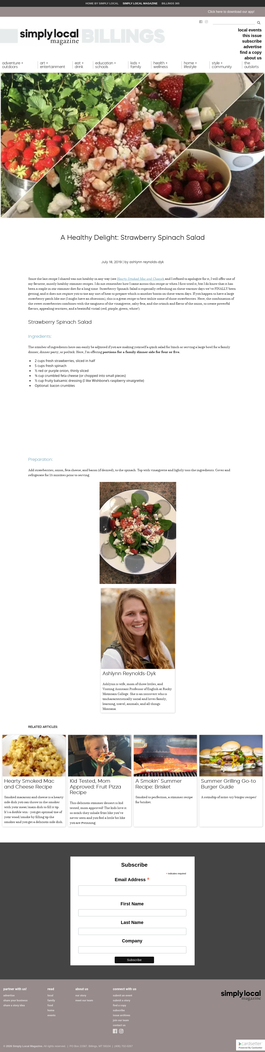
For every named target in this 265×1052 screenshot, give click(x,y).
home (50, 1010)
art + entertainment (52, 65)
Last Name (132, 922)
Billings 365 (170, 3)
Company (132, 940)
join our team (121, 1020)
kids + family (135, 65)
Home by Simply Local (102, 3)
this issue (252, 35)
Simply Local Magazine (140, 3)
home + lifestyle (190, 65)
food (50, 1005)
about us (253, 58)
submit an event (122, 995)
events (51, 1015)
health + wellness (160, 65)
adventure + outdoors (12, 65)
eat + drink (79, 65)
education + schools (105, 65)
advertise (252, 46)
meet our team (84, 1000)
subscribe (252, 41)
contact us (119, 1025)
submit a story (121, 1000)
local (50, 995)
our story (80, 995)
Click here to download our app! (236, 11)
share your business (15, 1000)
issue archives (121, 1015)
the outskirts (251, 65)
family (51, 1000)
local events (250, 30)
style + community (222, 65)
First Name (132, 903)
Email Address (132, 880)
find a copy (251, 52)
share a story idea (14, 1005)
